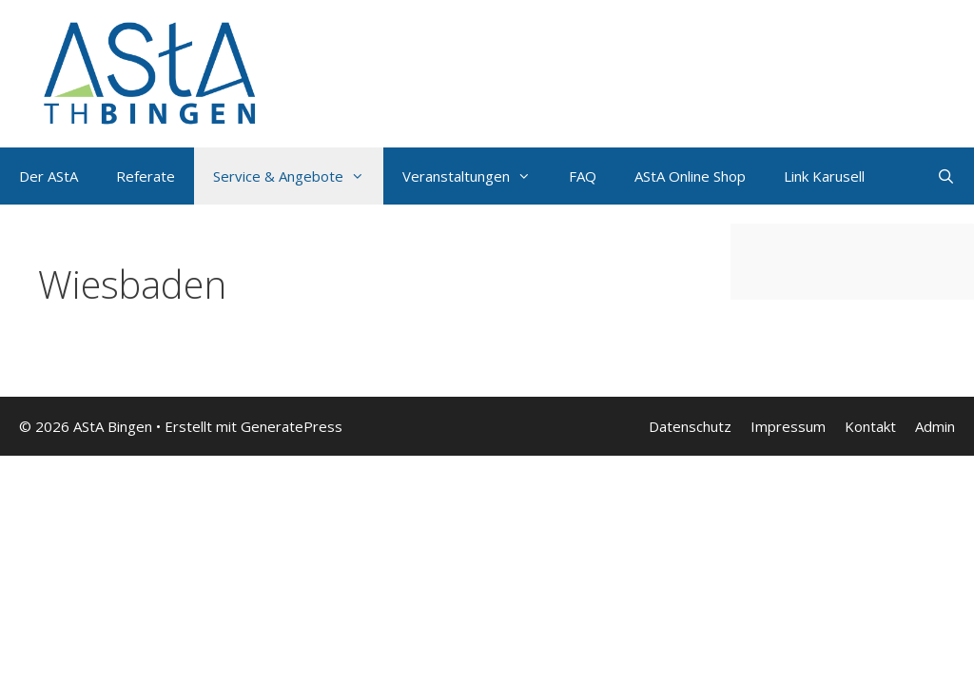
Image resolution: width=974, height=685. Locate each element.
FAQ (582, 176)
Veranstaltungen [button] (476, 176)
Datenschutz (690, 426)
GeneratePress (291, 426)
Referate (145, 176)
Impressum (788, 426)
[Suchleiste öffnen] (946, 176)
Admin (935, 426)
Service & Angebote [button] (298, 176)
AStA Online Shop (690, 176)
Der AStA (48, 176)
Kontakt (870, 426)
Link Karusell (824, 176)
